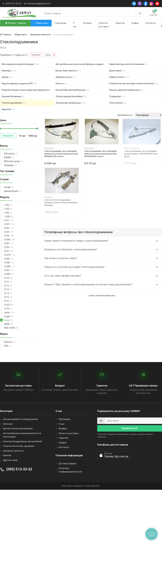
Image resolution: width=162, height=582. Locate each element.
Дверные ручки (65, 77)
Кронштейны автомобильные (72, 90)
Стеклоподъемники (14, 103)
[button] (114, 455)
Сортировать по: (125, 115)
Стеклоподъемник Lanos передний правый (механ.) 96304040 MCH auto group (141, 153)
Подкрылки (117, 96)
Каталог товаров (15, 23)
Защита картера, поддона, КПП (19, 83)
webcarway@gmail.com (39, 3)
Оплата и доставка (103, 25)
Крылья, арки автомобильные (126, 90)
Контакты (150, 23)
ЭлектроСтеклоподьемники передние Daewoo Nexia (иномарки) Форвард (61, 202)
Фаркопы (8, 109)
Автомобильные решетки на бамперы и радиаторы (82, 64)
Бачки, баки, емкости (68, 70)
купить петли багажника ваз (102, 295)
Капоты (61, 83)
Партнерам (60, 23)
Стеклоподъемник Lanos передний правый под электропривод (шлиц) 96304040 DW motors (61, 153)
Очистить (35, 55)
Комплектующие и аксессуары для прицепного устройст (28, 90)
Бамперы (9, 70)
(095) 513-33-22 (13, 3)
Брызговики (117, 70)
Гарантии (120, 23)
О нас (75, 25)
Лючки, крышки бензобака (71, 96)
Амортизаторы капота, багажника (128, 64)
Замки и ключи (119, 77)
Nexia (48, 55)
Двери (7, 77)
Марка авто (41, 23)
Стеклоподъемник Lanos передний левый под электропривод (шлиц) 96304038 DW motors (100, 153)
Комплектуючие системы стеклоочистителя (133, 83)
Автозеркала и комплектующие (20, 64)
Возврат (87, 23)
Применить (8, 135)
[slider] (37, 128)
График (135, 23)
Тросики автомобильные (71, 103)
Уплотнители (117, 103)
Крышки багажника (13, 96)
